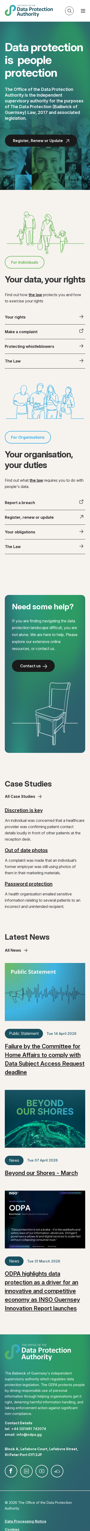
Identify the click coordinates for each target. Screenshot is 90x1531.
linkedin (26, 1471)
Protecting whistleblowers (29, 346)
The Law (13, 361)
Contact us (30, 665)
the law (35, 294)
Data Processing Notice (25, 1521)
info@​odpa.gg (29, 1434)
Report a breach (20, 502)
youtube (42, 1471)
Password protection (29, 884)
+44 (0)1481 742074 (28, 1429)
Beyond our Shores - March (41, 1172)
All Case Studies (20, 796)
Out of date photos (26, 850)
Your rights (15, 317)
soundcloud (57, 1471)
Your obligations (20, 532)
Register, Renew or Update (38, 140)
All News (13, 950)
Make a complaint (21, 331)
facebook (11, 1471)
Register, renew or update (29, 517)
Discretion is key (24, 810)
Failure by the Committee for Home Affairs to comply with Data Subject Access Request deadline (44, 1059)
